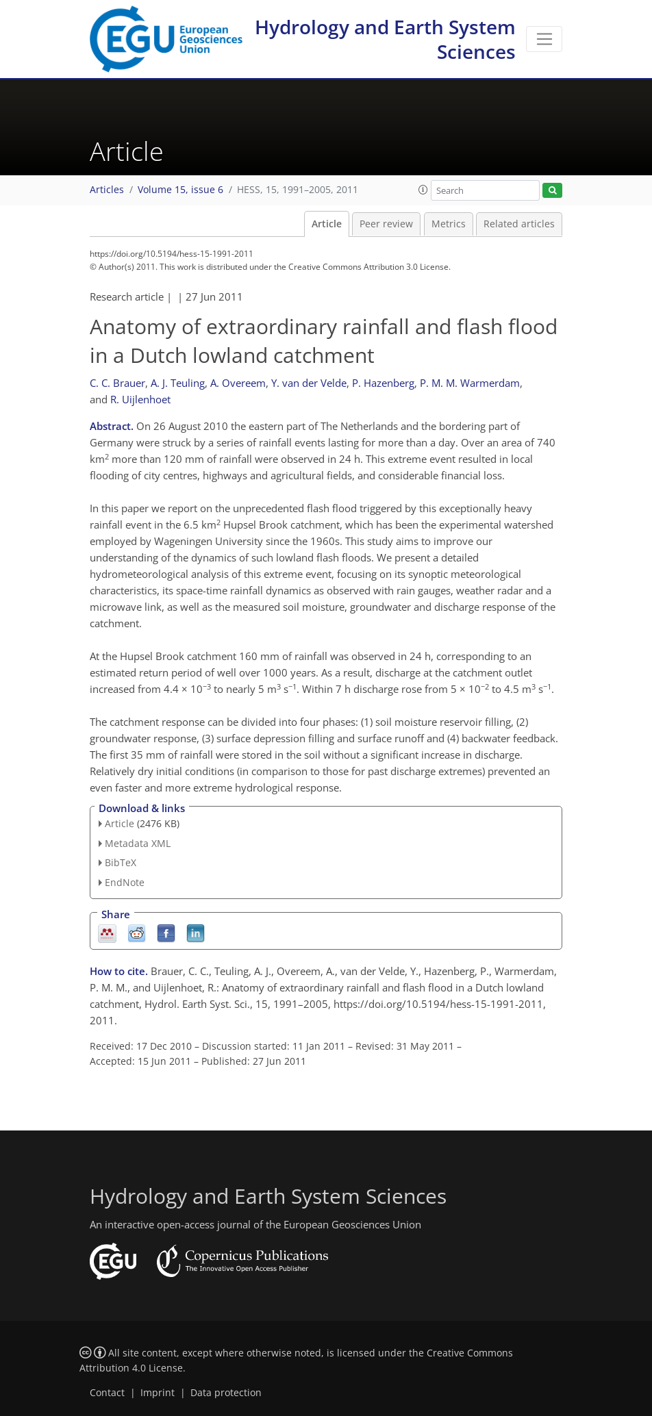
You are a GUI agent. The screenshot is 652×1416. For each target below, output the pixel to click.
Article (327, 224)
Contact (107, 1393)
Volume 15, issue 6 (180, 190)
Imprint (157, 1393)
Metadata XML (138, 843)
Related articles (519, 224)
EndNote (125, 882)
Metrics (448, 224)
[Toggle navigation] (544, 39)
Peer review (386, 224)
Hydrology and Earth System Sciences (385, 39)
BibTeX (120, 862)
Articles (107, 190)
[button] (423, 190)
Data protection (226, 1393)
